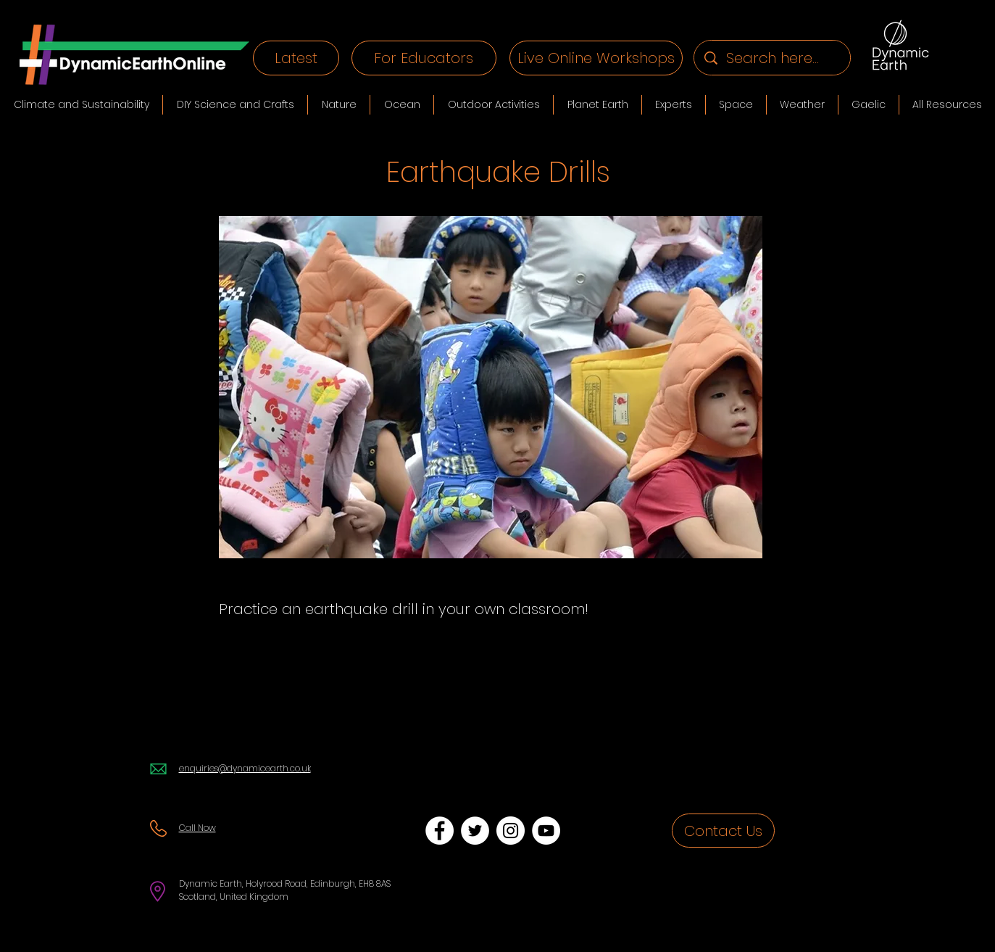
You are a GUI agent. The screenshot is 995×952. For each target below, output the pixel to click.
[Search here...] (773, 58)
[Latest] (296, 58)
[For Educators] (423, 58)
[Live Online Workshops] (596, 58)
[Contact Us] (723, 831)
